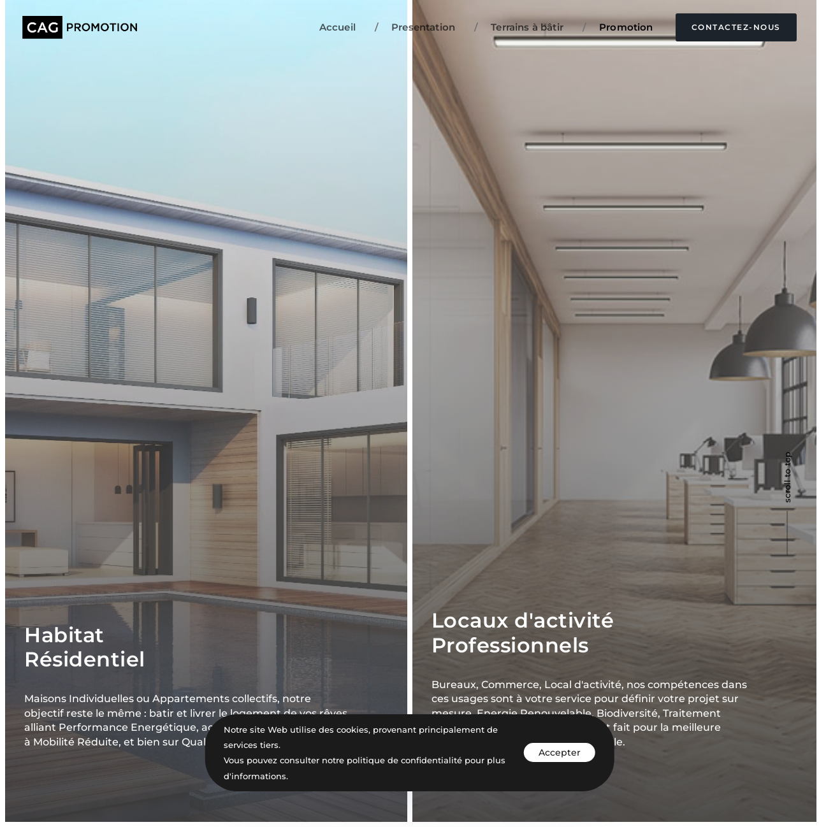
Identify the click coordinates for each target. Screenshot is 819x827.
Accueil (337, 27)
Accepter (560, 752)
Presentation (415, 27)
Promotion (618, 27)
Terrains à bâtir (518, 27)
